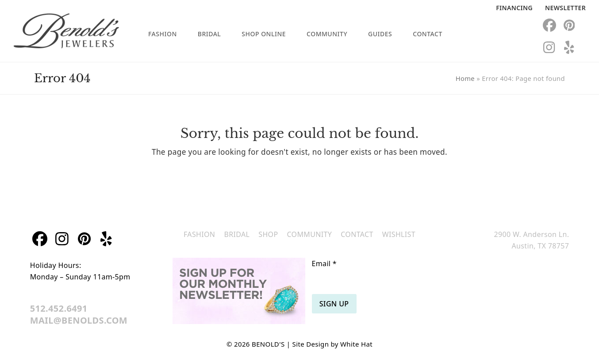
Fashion (199, 234)
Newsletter (565, 8)
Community (309, 234)
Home (465, 78)
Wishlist (398, 234)
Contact (357, 234)
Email (324, 263)
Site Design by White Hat (332, 344)
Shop (268, 234)
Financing (514, 8)
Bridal (237, 234)
